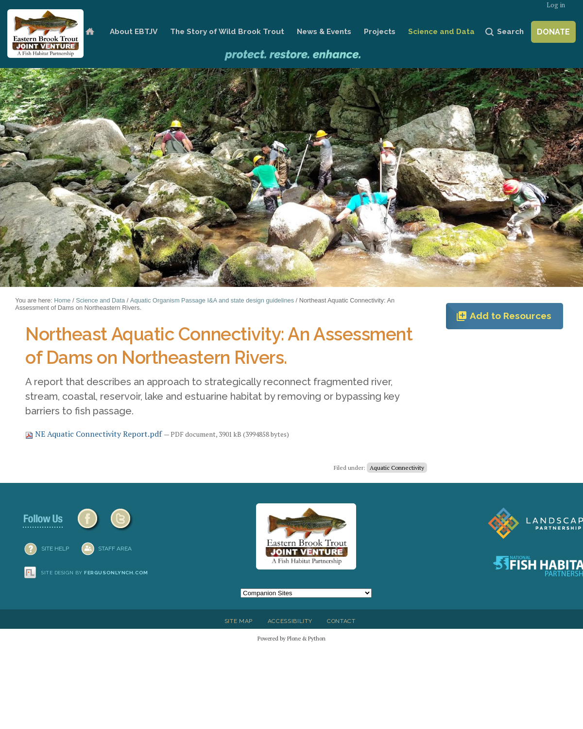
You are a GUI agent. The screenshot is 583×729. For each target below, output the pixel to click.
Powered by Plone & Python (291, 638)
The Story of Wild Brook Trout (227, 31)
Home (89, 32)
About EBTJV (133, 31)
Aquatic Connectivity (397, 467)
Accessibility (290, 621)
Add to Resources (503, 316)
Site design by (94, 572)
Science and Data (441, 31)
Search (510, 31)
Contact (341, 621)
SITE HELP (55, 548)
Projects (379, 31)
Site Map (238, 621)
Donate (553, 31)
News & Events (324, 31)
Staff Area (115, 548)
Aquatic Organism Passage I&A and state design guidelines (212, 300)
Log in (556, 5)
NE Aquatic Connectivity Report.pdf (94, 433)
